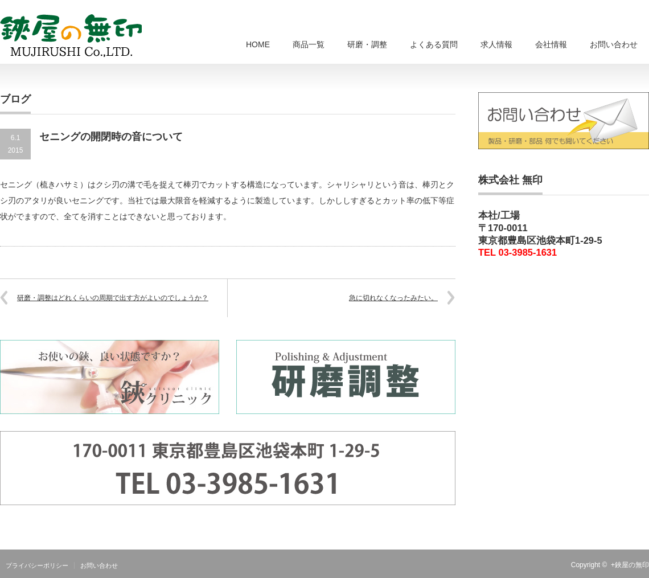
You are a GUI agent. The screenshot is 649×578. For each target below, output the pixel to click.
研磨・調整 (367, 44)
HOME (258, 44)
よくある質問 (434, 44)
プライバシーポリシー (37, 565)
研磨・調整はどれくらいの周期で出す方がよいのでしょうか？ (112, 298)
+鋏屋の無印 (630, 565)
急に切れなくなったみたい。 (393, 298)
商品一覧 (308, 44)
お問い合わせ (614, 44)
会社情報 (551, 44)
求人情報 (496, 44)
